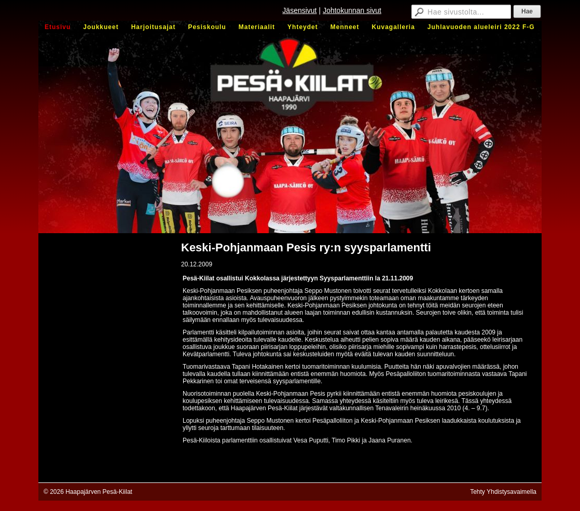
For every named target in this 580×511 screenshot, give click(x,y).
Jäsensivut (299, 10)
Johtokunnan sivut (352, 10)
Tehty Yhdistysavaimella (503, 491)
